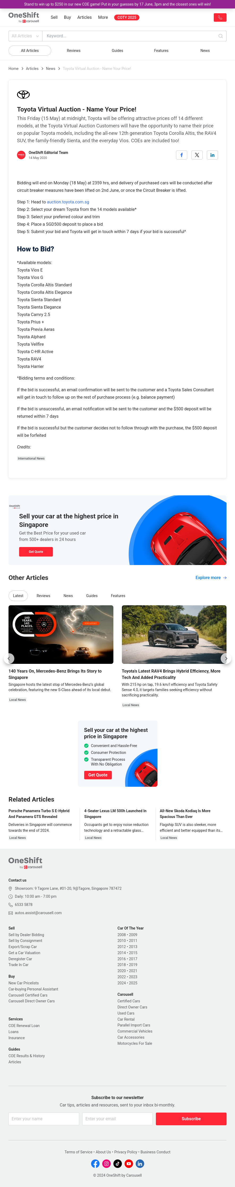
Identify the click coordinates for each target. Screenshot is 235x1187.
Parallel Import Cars (134, 1025)
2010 (122, 941)
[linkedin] (212, 154)
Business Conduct (155, 1152)
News (205, 50)
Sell (54, 17)
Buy (67, 17)
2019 (133, 965)
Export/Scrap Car (22, 947)
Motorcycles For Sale (135, 1043)
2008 (122, 935)
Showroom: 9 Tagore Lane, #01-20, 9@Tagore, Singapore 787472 (68, 888)
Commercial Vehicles (135, 1031)
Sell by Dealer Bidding (26, 935)
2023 (133, 977)
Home (13, 68)
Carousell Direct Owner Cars (31, 1001)
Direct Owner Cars (132, 1007)
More (103, 17)
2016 (122, 959)
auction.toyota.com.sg (68, 201)
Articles (84, 17)
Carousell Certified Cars (28, 995)
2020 (122, 971)
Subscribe (191, 1118)
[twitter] (197, 154)
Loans (13, 1032)
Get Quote (36, 552)
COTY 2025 (126, 17)
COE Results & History (26, 1056)
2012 (122, 947)
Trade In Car (18, 965)
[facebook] (181, 154)
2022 (122, 977)
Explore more (211, 577)
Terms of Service (78, 1152)
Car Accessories (131, 1037)
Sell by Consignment (25, 941)
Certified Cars (129, 1001)
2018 (122, 965)
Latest (18, 596)
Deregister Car (20, 959)
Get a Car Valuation (24, 953)
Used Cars (126, 1013)
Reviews (73, 50)
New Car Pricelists (23, 983)
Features (161, 50)
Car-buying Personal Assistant (33, 989)
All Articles (26, 36)
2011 (133, 941)
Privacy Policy (125, 1152)
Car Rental (126, 1019)
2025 (133, 983)
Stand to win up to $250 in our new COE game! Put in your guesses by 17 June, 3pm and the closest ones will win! (117, 4)
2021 (133, 971)
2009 (133, 935)
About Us (103, 1152)
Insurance (16, 1038)
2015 (133, 953)
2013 (133, 947)
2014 (122, 953)
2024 (122, 983)
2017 (133, 959)
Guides (117, 50)
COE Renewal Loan (24, 1026)
